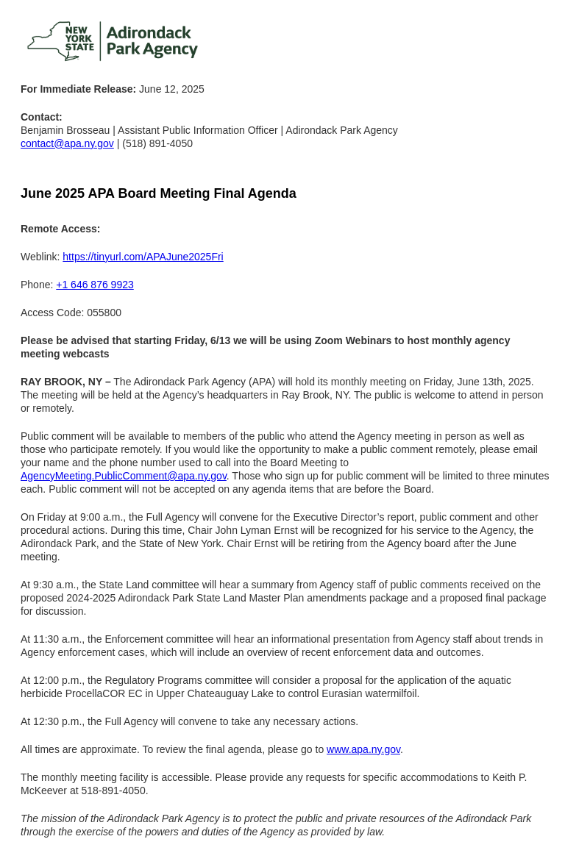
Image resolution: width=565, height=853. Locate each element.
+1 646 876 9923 (95, 284)
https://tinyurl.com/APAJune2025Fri (143, 257)
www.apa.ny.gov (363, 749)
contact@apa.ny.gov (67, 143)
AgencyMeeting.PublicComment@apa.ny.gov (124, 476)
